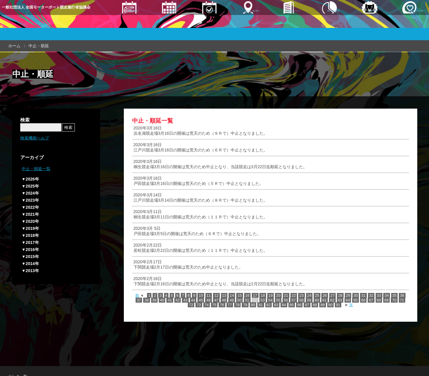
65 (355, 300)
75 (214, 305)
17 (255, 295)
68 (379, 300)
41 (170, 300)
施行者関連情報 (320, 22)
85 (292, 305)
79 (245, 305)
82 (268, 305)
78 (237, 305)
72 (191, 305)
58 (301, 300)
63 (340, 300)
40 (162, 300)
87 (307, 305)
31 (363, 295)
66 (363, 300)
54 (270, 300)
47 (216, 300)
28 (340, 295)
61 (324, 300)
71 (402, 300)
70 (394, 300)
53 (263, 300)
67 (371, 300)
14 (232, 295)
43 (185, 300)
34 (386, 295)
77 (230, 305)
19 (270, 295)
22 (294, 295)
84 (284, 305)
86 (299, 305)
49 (231, 300)
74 (207, 305)
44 (193, 300)
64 (348, 300)
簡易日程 (204, 22)
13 (224, 295)
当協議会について (280, 22)
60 (317, 300)
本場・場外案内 (241, 22)
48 (224, 300)
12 (216, 295)
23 (301, 295)
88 (315, 305)
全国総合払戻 (357, 22)
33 (379, 295)
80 (253, 305)
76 (222, 305)
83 (276, 305)
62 (332, 300)
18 (263, 295)
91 (338, 305)
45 (201, 300)
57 (293, 300)
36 (402, 295)
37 (139, 300)
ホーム (14, 45)
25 (317, 295)
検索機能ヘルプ (34, 138)
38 (146, 300)
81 (261, 305)
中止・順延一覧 (36, 168)
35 (394, 295)
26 (324, 295)
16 (247, 295)
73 (199, 305)
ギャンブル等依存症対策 (402, 22)
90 (330, 305)
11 (209, 295)
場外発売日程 (167, 22)
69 (386, 300)
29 (348, 295)
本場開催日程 (131, 22)
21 (286, 295)
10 (201, 295)
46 (208, 300)
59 (309, 300)
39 (154, 300)
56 (286, 300)
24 (309, 295)
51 (247, 300)
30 (356, 295)
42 (177, 300)
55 (278, 300)
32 (371, 295)
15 (239, 295)
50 (239, 300)
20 (278, 295)
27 (332, 295)
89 (322, 305)
